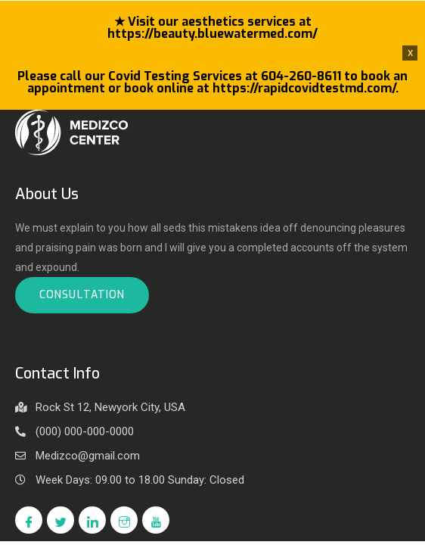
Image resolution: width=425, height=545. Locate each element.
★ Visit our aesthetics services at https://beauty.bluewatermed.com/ (212, 28)
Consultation (82, 295)
